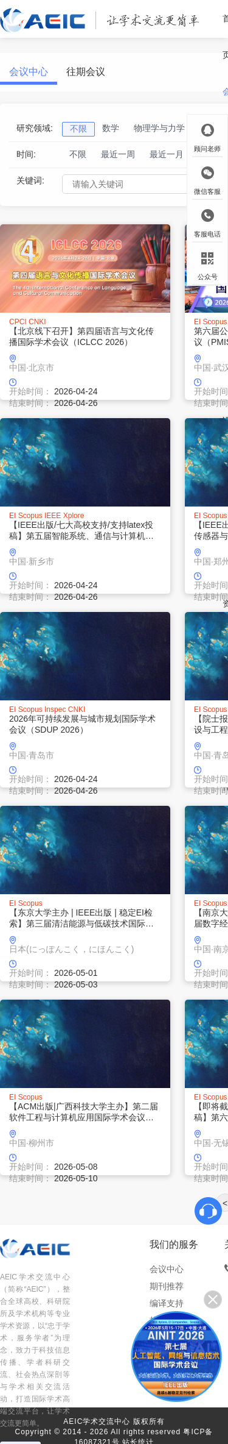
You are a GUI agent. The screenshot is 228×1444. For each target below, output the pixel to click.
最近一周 (118, 154)
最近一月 (167, 154)
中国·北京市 (31, 367)
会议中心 (28, 71)
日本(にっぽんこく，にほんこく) (71, 949)
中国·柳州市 (31, 1143)
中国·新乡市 (31, 561)
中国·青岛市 (31, 755)
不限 (77, 154)
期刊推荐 (167, 1286)
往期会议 (85, 71)
